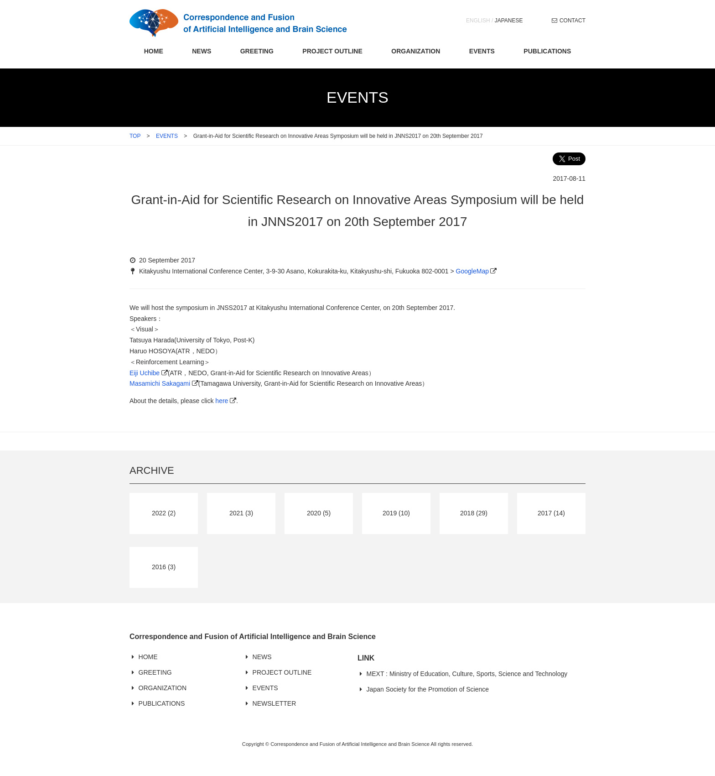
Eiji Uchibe (145, 373)
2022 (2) (164, 513)
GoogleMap (472, 271)
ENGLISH (478, 20)
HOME (153, 51)
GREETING (257, 51)
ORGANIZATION (415, 51)
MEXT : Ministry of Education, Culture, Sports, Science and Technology (467, 673)
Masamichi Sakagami (160, 383)
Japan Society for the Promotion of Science (428, 689)
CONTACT (572, 20)
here (221, 400)
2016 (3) (164, 567)
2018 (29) (473, 513)
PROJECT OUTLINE (332, 51)
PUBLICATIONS (547, 51)
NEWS (201, 51)
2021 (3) (241, 513)
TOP (135, 136)
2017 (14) (551, 513)
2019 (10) (396, 513)
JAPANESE (509, 20)
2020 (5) (319, 513)
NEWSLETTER (274, 703)
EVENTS (482, 51)
